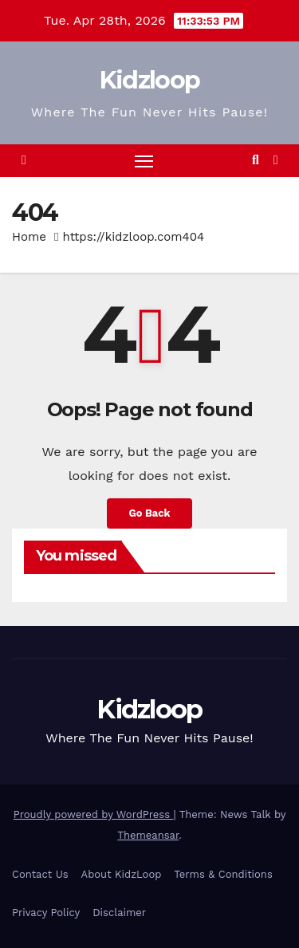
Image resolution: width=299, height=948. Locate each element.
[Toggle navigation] (144, 161)
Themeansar (148, 835)
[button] (255, 159)
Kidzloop (149, 80)
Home (29, 237)
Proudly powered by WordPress (94, 814)
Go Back (150, 513)
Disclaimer (119, 912)
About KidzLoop (121, 874)
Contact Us (40, 874)
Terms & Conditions (223, 874)
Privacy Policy (46, 912)
